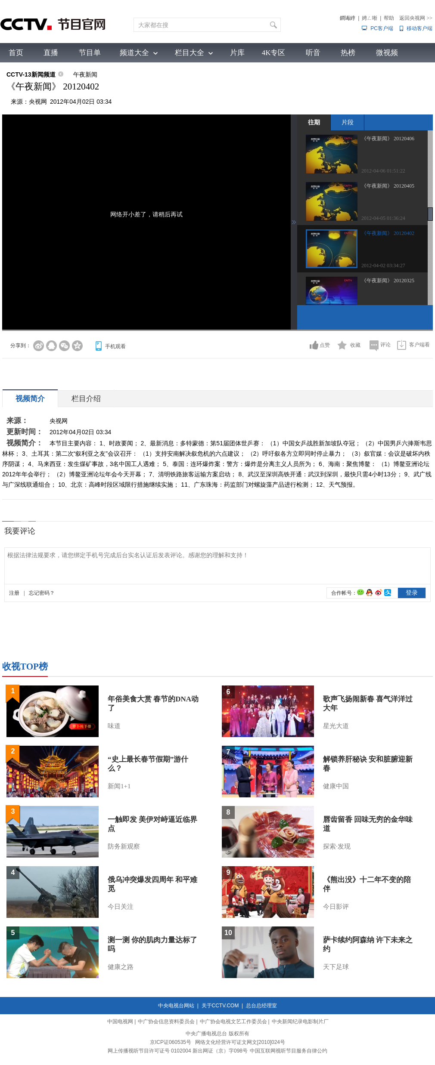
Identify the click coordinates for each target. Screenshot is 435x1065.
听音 (313, 53)
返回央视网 (415, 18)
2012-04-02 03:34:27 (383, 265)
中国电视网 (120, 1022)
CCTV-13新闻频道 (31, 74)
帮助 (389, 18)
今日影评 (336, 906)
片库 (237, 53)
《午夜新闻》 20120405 (387, 186)
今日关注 (121, 906)
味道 (114, 725)
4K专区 (274, 53)
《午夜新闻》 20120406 (387, 139)
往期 (314, 122)
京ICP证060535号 (170, 1042)
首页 (16, 53)
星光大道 (336, 725)
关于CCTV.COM (220, 1006)
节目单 (90, 53)
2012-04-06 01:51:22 (383, 171)
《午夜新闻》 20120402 (387, 233)
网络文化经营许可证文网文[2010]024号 (240, 1042)
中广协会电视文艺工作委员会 (233, 1022)
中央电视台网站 (176, 1006)
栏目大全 (189, 53)
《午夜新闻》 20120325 (387, 281)
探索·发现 (337, 846)
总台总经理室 (261, 1006)
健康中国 (336, 786)
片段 (348, 122)
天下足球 (336, 966)
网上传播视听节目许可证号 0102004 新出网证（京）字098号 (178, 1051)
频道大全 (134, 53)
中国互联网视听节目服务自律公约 (288, 1051)
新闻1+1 (119, 786)
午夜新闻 (85, 74)
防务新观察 (124, 846)
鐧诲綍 (347, 18)
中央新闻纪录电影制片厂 (300, 1022)
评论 (385, 345)
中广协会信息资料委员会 (166, 1022)
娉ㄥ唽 (369, 18)
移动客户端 (419, 28)
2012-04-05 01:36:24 (383, 218)
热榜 (348, 53)
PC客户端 (381, 28)
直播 (51, 53)
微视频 (387, 53)
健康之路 (121, 966)
